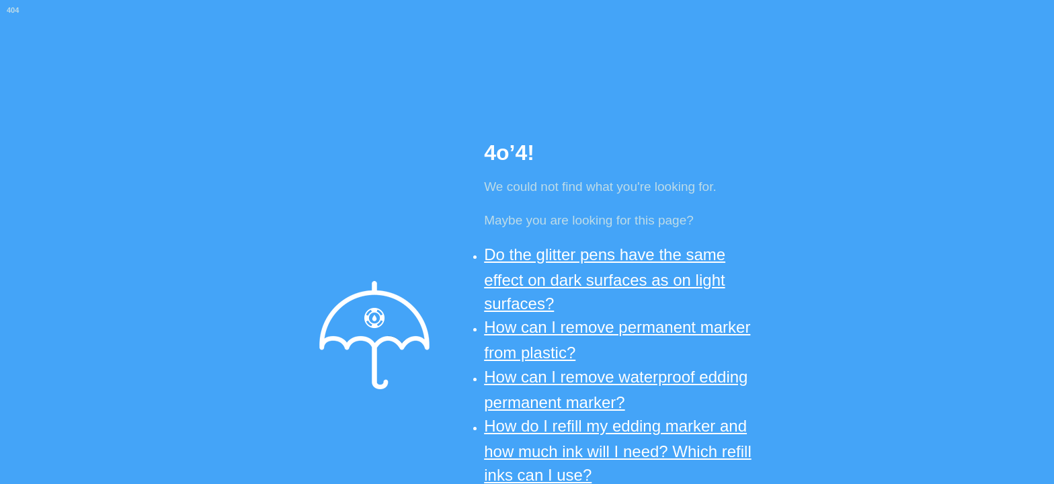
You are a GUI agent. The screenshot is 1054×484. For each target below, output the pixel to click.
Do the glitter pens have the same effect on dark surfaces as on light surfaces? (604, 279)
